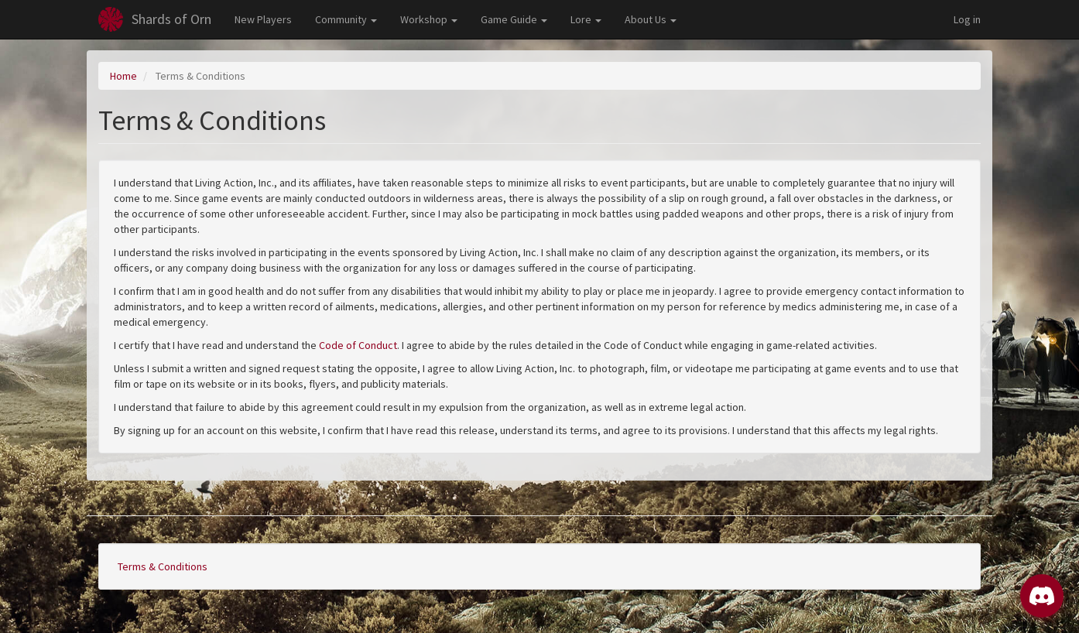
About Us (651, 19)
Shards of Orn (171, 19)
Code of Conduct (358, 345)
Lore (585, 19)
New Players (263, 19)
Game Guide (514, 19)
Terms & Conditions (162, 566)
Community (346, 19)
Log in (967, 19)
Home (123, 76)
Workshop (428, 19)
